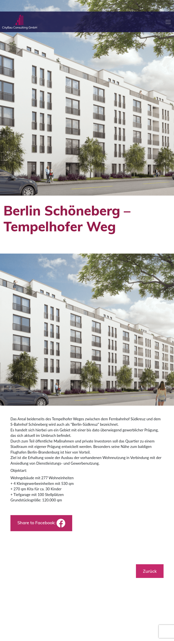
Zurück (150, 571)
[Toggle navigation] (168, 22)
